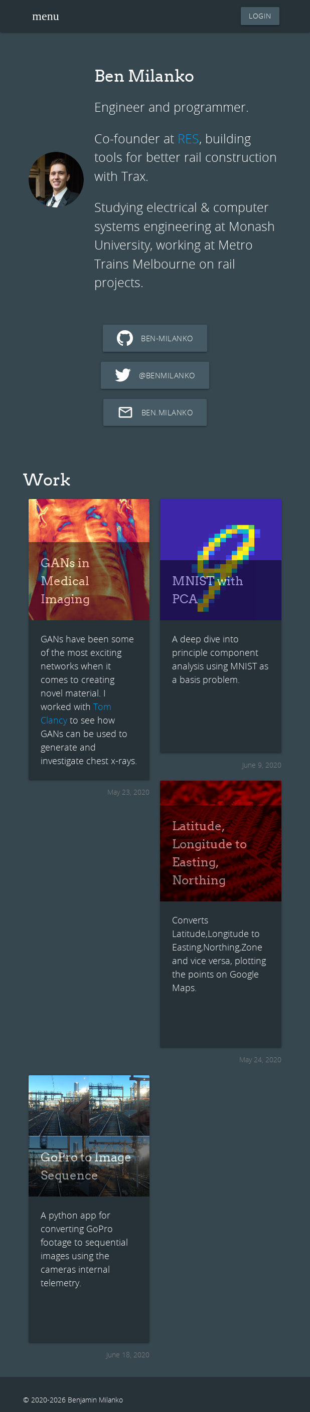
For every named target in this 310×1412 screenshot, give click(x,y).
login (260, 16)
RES (188, 138)
